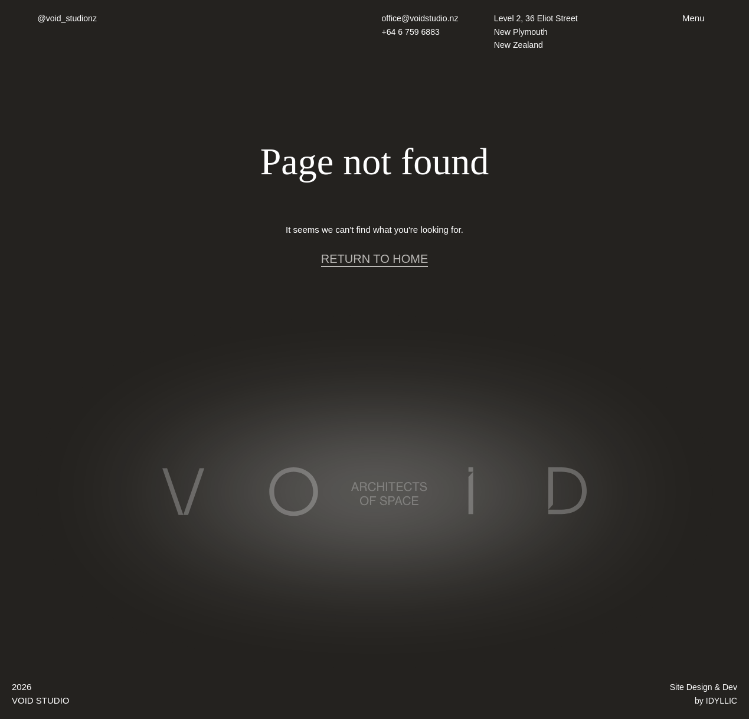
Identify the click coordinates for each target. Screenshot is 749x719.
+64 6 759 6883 (413, 32)
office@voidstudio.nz (422, 18)
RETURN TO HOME (375, 259)
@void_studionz (68, 18)
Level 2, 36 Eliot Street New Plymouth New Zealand (538, 31)
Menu (693, 18)
